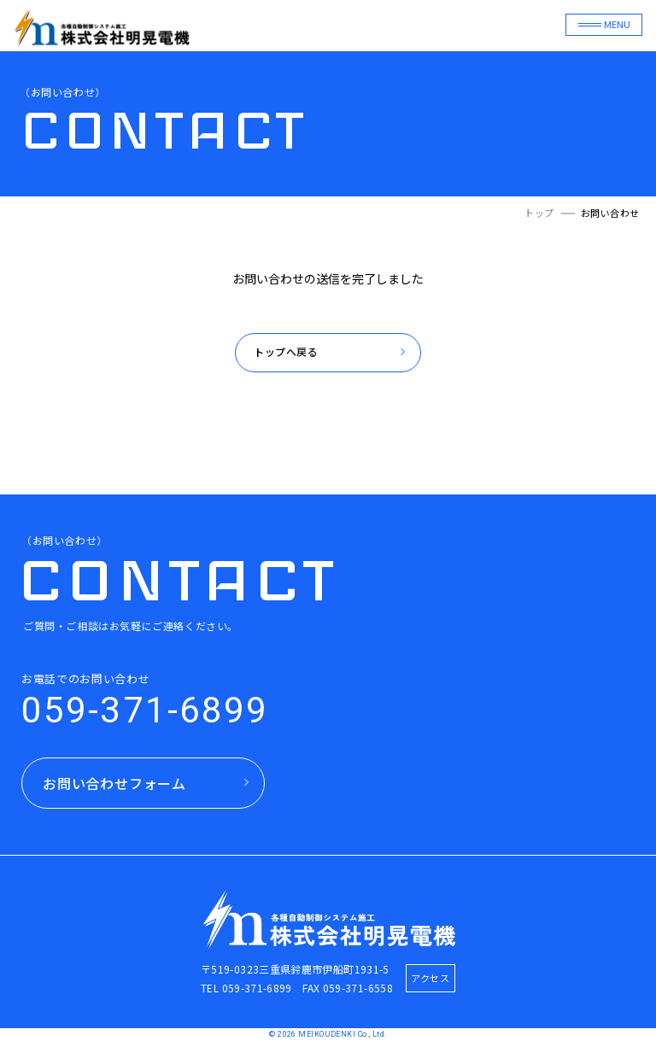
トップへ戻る (286, 352)
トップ (539, 213)
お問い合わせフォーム (114, 783)
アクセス (430, 978)
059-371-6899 (144, 710)
